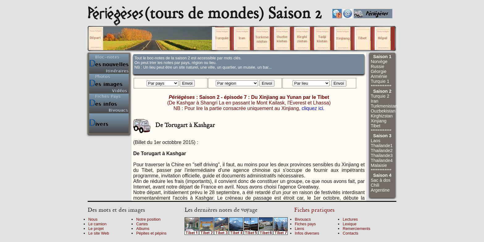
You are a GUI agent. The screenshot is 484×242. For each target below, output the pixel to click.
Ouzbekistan (383, 110)
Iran (374, 101)
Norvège (379, 61)
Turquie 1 (380, 81)
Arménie (379, 76)
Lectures (350, 219)
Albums (142, 228)
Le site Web (98, 233)
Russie (377, 66)
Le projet (96, 228)
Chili (375, 185)
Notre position (148, 219)
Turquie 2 (380, 96)
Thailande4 (382, 160)
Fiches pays (305, 224)
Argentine (380, 190)
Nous (93, 219)
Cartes (142, 224)
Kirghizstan (382, 115)
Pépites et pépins (151, 233)
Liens (299, 228)
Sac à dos (380, 180)
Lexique (350, 224)
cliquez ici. (313, 108)
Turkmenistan (384, 106)
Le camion (97, 224)
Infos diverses (307, 233)
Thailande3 (382, 155)
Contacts (350, 233)
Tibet (375, 125)
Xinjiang (378, 120)
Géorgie (378, 71)
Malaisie (379, 165)
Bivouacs (303, 219)
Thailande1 (382, 145)
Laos (375, 140)
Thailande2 (382, 150)
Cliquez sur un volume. (150, 38)
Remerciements (356, 228)
